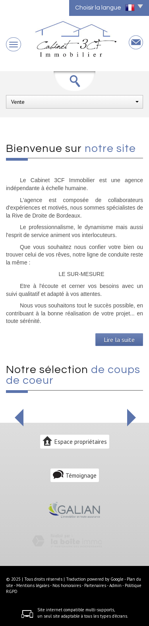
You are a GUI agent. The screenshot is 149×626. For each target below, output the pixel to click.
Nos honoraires (66, 585)
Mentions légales (32, 585)
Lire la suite (119, 340)
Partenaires (95, 585)
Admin (115, 585)
